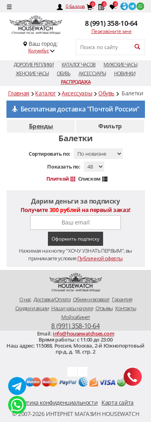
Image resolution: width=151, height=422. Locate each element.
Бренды (41, 126)
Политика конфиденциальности (55, 402)
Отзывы (104, 308)
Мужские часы (120, 64)
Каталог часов (78, 64)
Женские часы (32, 73)
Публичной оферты (99, 258)
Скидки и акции (32, 308)
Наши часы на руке (72, 308)
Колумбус (38, 50)
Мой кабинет (75, 317)
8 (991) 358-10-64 (111, 23)
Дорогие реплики (34, 64)
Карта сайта (117, 402)
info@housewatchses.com (83, 333)
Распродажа (76, 81)
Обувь (63, 73)
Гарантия (122, 299)
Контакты (125, 308)
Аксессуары (92, 73)
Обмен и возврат (91, 299)
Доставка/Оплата (51, 299)
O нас (25, 299)
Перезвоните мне (111, 31)
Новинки (124, 73)
